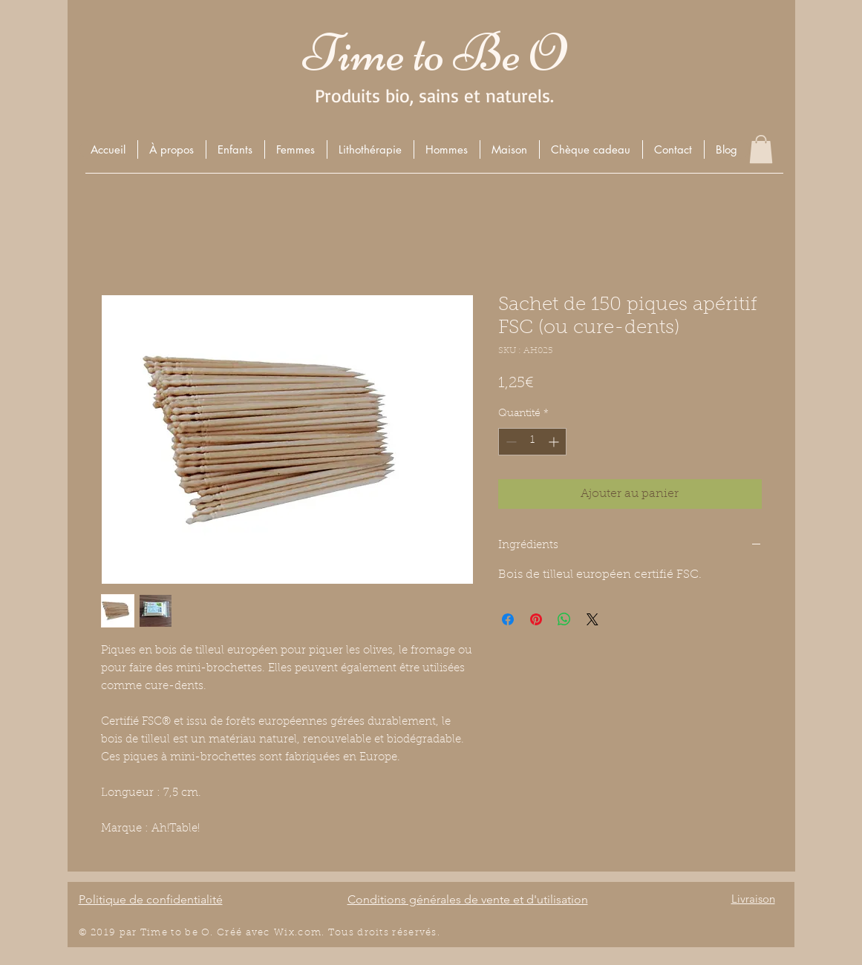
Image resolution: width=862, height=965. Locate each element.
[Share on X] (592, 619)
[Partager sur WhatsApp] (564, 619)
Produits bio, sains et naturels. (434, 95)
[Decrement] (509, 442)
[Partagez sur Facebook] (508, 619)
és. (432, 933)
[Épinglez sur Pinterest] (536, 619)
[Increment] (555, 442)
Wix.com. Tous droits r (335, 933)
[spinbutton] (532, 442)
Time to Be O (434, 53)
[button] (235, 149)
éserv (411, 933)
